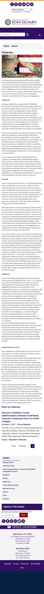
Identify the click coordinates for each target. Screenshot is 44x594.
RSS (22, 568)
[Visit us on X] (12, 4)
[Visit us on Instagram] (32, 4)
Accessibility (35, 564)
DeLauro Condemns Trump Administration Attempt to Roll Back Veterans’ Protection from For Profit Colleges (20, 417)
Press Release (24, 424)
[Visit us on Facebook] (16, 4)
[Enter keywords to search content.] (12, 34)
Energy (5, 478)
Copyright (7, 564)
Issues (15, 46)
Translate (25, 12)
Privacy (16, 564)
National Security (9, 488)
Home (6, 46)
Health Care (7, 482)
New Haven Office (23, 549)
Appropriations (8, 462)
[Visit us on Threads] (20, 4)
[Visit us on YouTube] (28, 4)
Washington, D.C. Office (22, 534)
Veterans (22, 440)
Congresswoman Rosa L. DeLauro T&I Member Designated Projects (19, 470)
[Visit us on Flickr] (24, 4)
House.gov (24, 564)
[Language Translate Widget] (22, 9)
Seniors (5, 492)
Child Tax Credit (8, 466)
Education (13, 440)
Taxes (5, 495)
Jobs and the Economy (10, 485)
